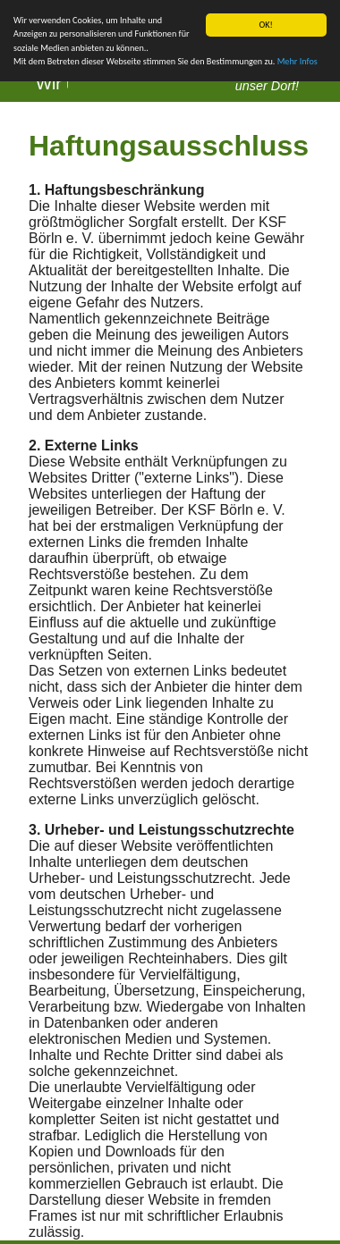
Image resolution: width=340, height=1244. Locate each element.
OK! (266, 24)
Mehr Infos (297, 61)
